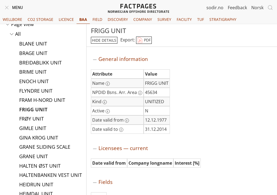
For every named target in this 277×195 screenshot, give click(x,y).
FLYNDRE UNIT (35, 91)
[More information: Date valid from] (127, 120)
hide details (104, 40)
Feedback (237, 8)
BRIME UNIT (33, 72)
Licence (66, 19)
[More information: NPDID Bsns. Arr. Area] (140, 93)
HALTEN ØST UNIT (40, 166)
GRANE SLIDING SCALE (44, 147)
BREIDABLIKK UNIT (40, 63)
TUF (200, 19)
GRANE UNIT (33, 157)
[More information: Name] (107, 84)
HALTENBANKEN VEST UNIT (50, 175)
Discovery (118, 19)
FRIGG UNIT (33, 110)
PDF (144, 40)
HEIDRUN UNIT (36, 185)
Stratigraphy (222, 19)
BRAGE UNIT (33, 53)
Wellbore (12, 19)
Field (97, 19)
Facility (184, 19)
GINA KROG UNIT (38, 138)
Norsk (257, 8)
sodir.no (214, 8)
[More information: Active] (107, 111)
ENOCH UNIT (34, 82)
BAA (83, 19)
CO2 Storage (40, 19)
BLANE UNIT (33, 44)
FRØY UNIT (31, 119)
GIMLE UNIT (32, 128)
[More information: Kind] (105, 102)
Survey (164, 19)
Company (142, 19)
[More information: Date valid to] (121, 130)
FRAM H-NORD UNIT (42, 100)
